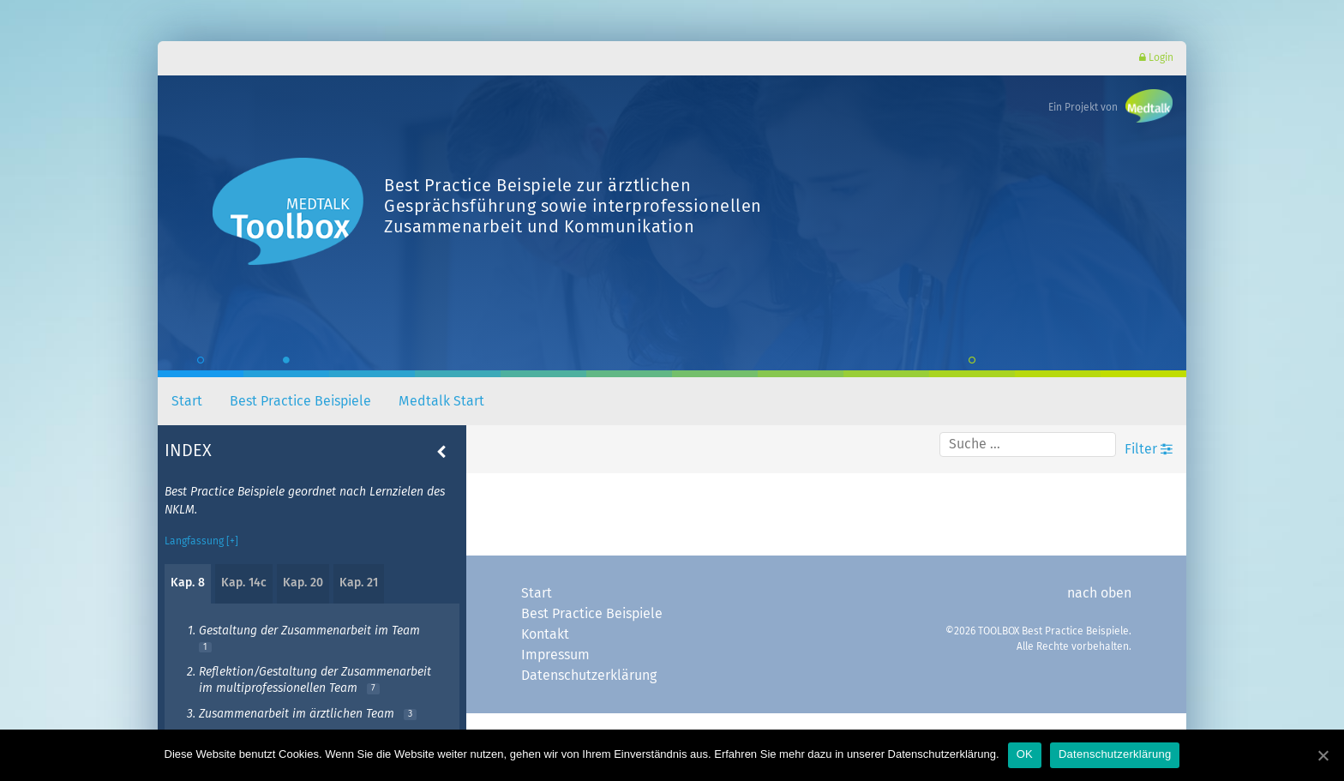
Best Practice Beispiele (300, 401)
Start (186, 401)
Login (1156, 57)
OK (1025, 754)
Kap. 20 (303, 583)
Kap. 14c (244, 583)
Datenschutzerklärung (589, 675)
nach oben (1099, 593)
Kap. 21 (358, 583)
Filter (1149, 449)
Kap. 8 (188, 583)
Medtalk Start (441, 401)
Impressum (555, 655)
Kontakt (545, 634)
